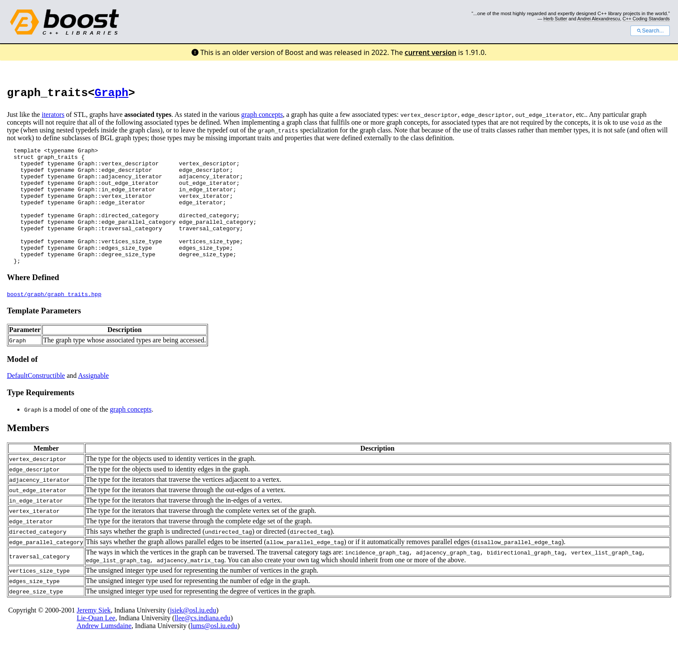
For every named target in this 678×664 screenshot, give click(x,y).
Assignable (93, 401)
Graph (111, 94)
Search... (650, 31)
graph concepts (262, 117)
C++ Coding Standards (646, 18)
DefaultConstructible (36, 401)
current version (431, 52)
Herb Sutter (555, 18)
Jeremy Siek (94, 636)
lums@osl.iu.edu (214, 651)
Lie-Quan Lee (96, 644)
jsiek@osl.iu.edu (193, 636)
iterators (53, 117)
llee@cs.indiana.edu (202, 644)
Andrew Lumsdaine (104, 651)
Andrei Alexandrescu (598, 18)
